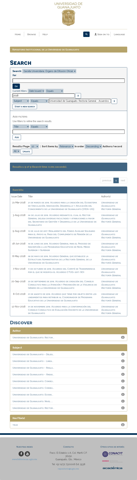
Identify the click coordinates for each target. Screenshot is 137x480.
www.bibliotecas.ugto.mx (24, 459)
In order (79, 146)
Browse (31, 34)
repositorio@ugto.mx (68, 469)
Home (18, 34)
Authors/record (112, 146)
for (14, 75)
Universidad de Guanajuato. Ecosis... (33, 394)
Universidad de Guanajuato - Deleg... (33, 354)
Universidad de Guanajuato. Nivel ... (33, 401)
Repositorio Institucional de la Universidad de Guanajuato (45, 49)
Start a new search (25, 106)
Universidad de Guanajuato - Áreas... (33, 374)
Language (119, 34)
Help (45, 34)
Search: (17, 71)
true (15, 424)
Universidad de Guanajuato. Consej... (33, 381)
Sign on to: (102, 34)
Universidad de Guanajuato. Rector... (33, 337)
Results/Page (21, 146)
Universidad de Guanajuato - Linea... (33, 361)
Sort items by (50, 146)
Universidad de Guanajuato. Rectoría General (111, 205)
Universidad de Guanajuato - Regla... (33, 367)
